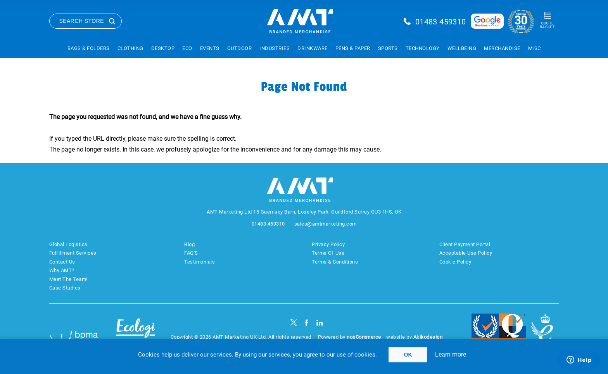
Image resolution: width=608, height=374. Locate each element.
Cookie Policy (455, 262)
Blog (189, 244)
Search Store (81, 21)
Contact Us (62, 262)
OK (408, 355)
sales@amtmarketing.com (325, 224)
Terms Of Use (328, 253)
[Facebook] (306, 322)
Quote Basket (547, 25)
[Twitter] (294, 322)
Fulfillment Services (73, 253)
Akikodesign (428, 337)
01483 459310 (440, 21)
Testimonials (199, 262)
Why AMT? (61, 270)
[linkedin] (320, 322)
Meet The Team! (68, 279)
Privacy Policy (328, 244)
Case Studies (65, 288)
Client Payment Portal (465, 244)
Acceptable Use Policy (465, 253)
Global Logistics (68, 244)
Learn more (450, 354)
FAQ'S (191, 253)
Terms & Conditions (335, 262)
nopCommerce (364, 337)
